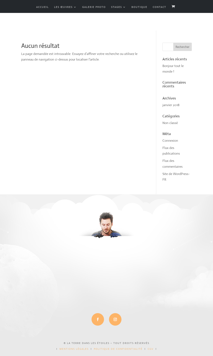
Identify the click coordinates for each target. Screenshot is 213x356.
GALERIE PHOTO (94, 7)
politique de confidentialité (118, 349)
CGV (151, 349)
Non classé (170, 123)
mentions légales (74, 349)
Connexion (170, 140)
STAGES (116, 7)
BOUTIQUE (139, 7)
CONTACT (159, 7)
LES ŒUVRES (63, 7)
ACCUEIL (42, 7)
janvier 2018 (171, 105)
